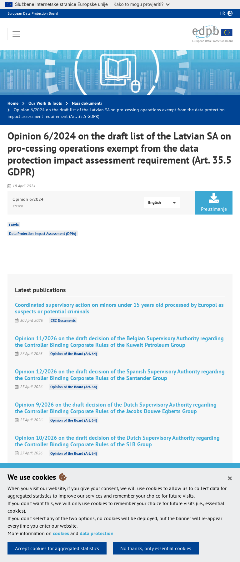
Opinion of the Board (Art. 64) (73, 353)
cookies (61, 533)
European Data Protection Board (33, 13)
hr (222, 13)
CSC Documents (63, 320)
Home (13, 103)
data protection (96, 533)
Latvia (14, 224)
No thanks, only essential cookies (155, 548)
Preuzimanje (214, 202)
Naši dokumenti (87, 103)
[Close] (229, 478)
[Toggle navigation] (16, 34)
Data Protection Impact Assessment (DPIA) (42, 233)
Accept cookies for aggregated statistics (57, 548)
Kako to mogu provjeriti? (141, 4)
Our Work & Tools (45, 103)
